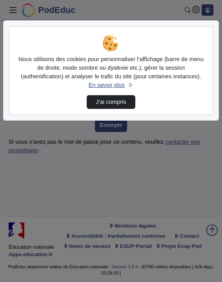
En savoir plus (111, 85)
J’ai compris (111, 102)
